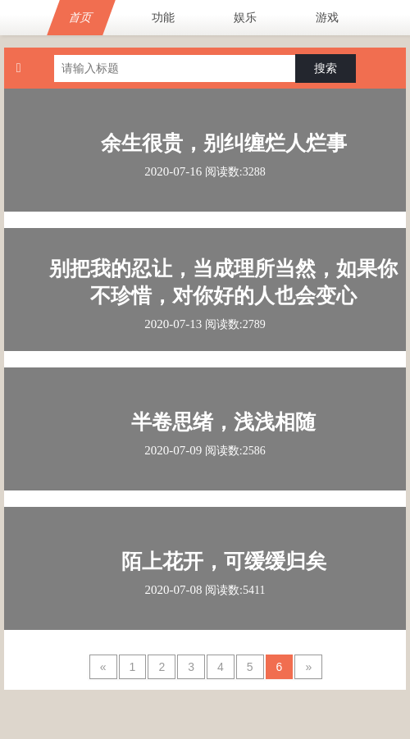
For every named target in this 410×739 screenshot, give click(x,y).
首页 (81, 17)
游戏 (327, 17)
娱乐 (245, 17)
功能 (163, 17)
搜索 (325, 68)
